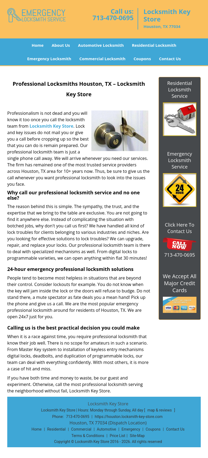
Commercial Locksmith (102, 58)
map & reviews (160, 410)
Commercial (81, 429)
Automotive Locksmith (101, 45)
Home (38, 45)
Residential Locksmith (154, 45)
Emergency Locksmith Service (179, 160)
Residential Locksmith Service (179, 89)
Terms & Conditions (87, 436)
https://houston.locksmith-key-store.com (129, 416)
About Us (61, 45)
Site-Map (137, 436)
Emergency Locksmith (49, 58)
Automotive (106, 429)
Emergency (130, 429)
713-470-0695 (113, 17)
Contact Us (170, 58)
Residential (56, 429)
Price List (117, 436)
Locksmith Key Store (51, 126)
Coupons (142, 58)
